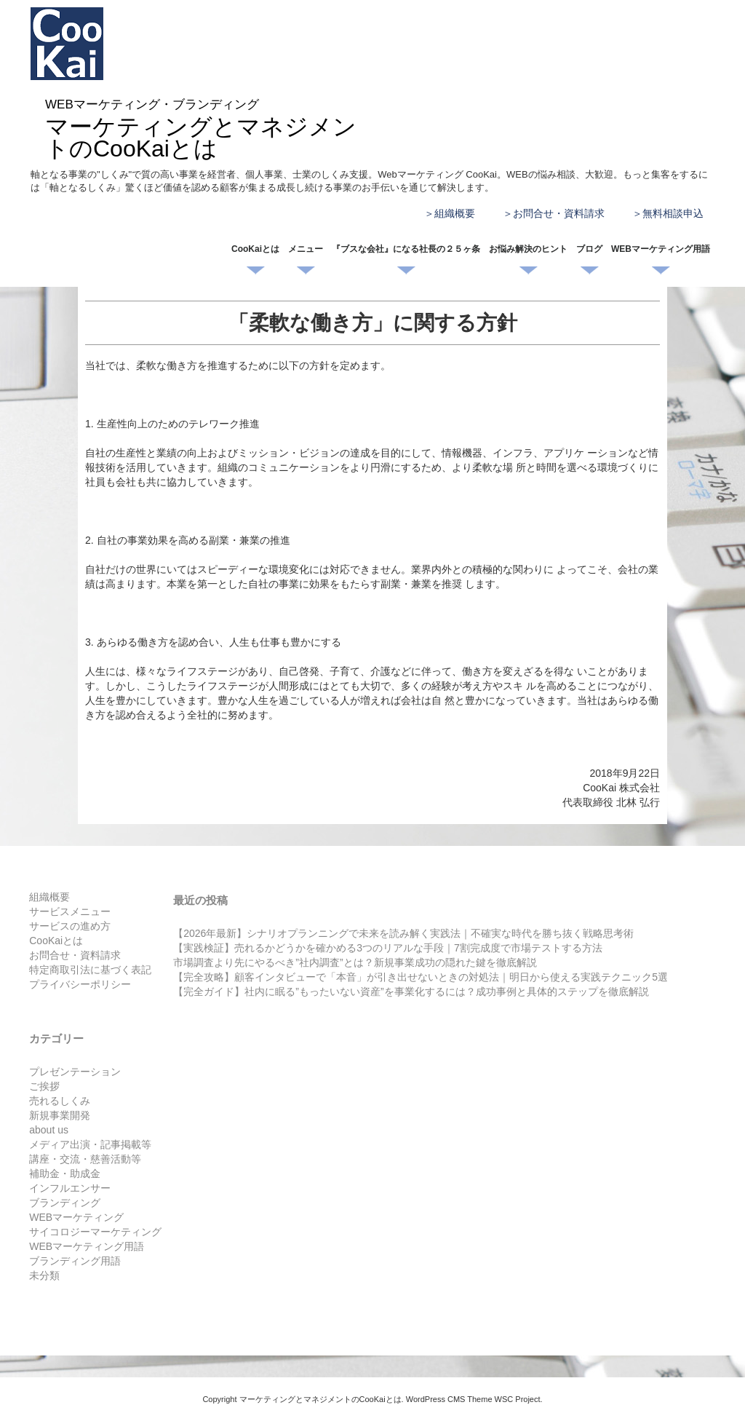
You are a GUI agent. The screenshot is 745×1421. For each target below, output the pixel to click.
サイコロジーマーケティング (95, 1232)
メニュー (305, 249)
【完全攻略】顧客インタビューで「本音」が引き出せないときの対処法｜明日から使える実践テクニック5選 (420, 977)
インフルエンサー (70, 1188)
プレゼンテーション (75, 1071)
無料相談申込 (673, 213)
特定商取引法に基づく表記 (90, 969)
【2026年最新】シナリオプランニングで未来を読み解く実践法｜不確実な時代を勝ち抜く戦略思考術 (403, 933)
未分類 (44, 1275)
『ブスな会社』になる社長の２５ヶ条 (406, 249)
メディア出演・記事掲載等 (90, 1144)
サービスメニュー (70, 911)
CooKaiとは (255, 249)
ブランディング (64, 1202)
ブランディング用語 (75, 1261)
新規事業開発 (59, 1115)
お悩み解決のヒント (528, 249)
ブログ (589, 249)
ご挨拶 (44, 1086)
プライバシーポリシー (80, 984)
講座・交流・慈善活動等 (85, 1159)
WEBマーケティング (76, 1217)
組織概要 (454, 213)
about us (48, 1130)
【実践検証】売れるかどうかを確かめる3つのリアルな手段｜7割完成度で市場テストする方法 (387, 948)
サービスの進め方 (70, 926)
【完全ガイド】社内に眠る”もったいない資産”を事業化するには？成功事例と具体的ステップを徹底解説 (410, 991)
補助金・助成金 (64, 1173)
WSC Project (518, 1399)
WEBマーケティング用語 (660, 249)
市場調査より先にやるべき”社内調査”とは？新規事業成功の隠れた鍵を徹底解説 (354, 962)
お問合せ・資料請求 (559, 213)
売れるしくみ (59, 1101)
